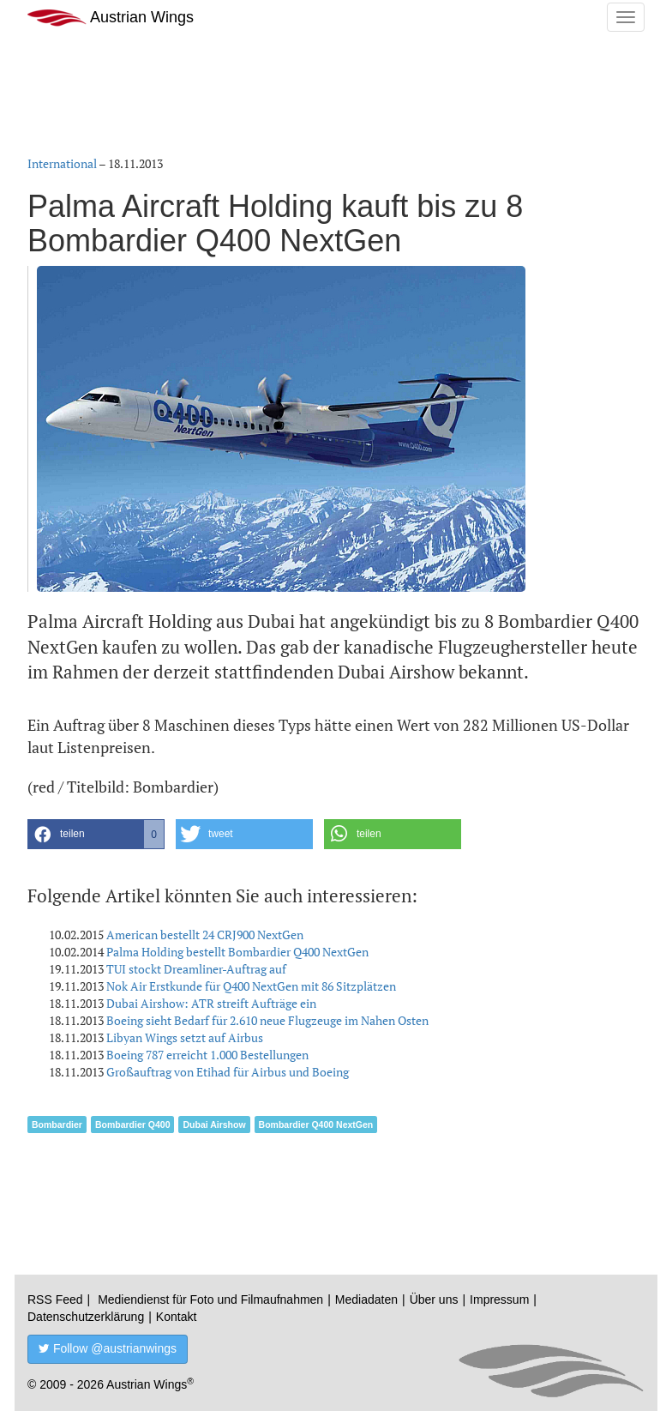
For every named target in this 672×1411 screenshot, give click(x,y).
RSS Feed (55, 1299)
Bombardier (57, 1124)
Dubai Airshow (214, 1124)
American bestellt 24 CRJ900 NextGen (204, 934)
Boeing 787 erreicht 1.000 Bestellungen (207, 1054)
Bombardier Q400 (133, 1124)
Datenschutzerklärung (85, 1317)
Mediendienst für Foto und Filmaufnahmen (210, 1299)
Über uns (434, 1299)
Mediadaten (366, 1299)
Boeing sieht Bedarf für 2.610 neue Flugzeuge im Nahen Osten (267, 1020)
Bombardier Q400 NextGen (316, 1124)
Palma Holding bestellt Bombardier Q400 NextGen (237, 952)
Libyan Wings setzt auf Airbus (184, 1037)
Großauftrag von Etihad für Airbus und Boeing (227, 1072)
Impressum (499, 1299)
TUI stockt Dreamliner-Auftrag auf (196, 969)
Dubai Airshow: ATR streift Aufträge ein (211, 1003)
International (62, 163)
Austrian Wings (110, 18)
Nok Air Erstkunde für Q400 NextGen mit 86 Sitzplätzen (251, 986)
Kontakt (176, 1317)
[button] (96, 834)
